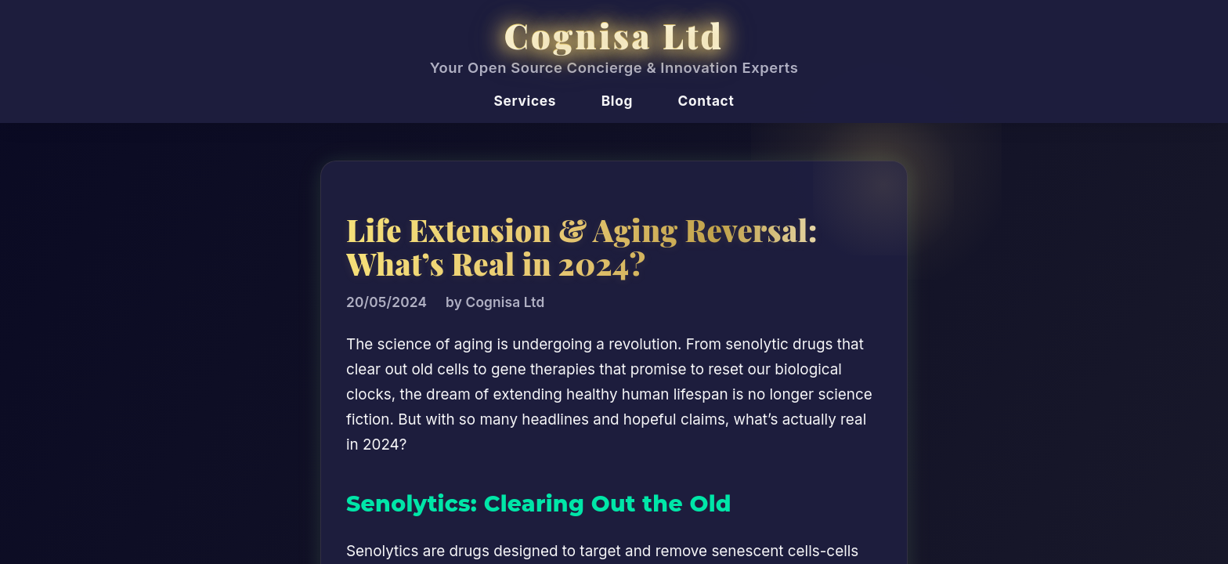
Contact (706, 100)
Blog (617, 100)
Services (525, 100)
